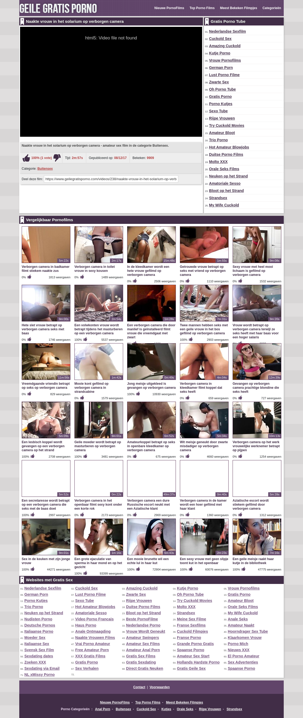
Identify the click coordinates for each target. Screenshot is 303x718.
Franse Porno (189, 637)
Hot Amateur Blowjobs (229, 147)
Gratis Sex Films (141, 656)
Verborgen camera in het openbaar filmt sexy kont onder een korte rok (98, 504)
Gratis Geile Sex (191, 668)
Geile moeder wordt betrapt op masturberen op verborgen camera (97, 446)
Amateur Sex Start (193, 656)
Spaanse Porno (190, 650)
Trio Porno (218, 140)
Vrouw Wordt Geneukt (145, 631)
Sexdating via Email (42, 668)
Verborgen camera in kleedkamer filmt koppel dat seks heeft (201, 388)
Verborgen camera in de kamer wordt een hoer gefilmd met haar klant (203, 504)
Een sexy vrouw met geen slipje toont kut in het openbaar (204, 561)
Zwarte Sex (219, 82)
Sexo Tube (218, 111)
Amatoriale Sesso (225, 183)
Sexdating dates (38, 656)
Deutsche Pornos (39, 625)
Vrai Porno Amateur (92, 644)
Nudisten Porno (38, 619)
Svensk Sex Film (39, 650)
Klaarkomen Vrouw (245, 637)
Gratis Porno (220, 96)
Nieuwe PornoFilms (169, 8)
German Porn (221, 67)
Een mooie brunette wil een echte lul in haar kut (148, 561)
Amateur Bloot (222, 133)
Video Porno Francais (94, 619)
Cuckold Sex (220, 38)
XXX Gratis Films (90, 656)
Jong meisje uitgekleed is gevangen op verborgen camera (151, 386)
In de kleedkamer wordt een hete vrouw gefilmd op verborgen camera (148, 271)
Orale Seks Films (224, 169)
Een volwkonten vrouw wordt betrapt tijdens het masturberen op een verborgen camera (98, 329)
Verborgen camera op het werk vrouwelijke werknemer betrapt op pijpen (256, 446)
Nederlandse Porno (143, 625)
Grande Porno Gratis (195, 644)
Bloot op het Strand (226, 190)
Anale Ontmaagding (93, 631)
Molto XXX (218, 162)
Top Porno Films (202, 8)
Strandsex (218, 198)
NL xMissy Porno (39, 674)
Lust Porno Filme (224, 75)
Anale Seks (238, 619)
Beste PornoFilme (142, 619)
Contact (139, 687)
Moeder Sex (35, 637)
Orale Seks (185, 709)
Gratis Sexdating (141, 662)
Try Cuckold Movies (226, 125)
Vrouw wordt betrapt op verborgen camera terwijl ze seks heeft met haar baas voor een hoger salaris (256, 331)
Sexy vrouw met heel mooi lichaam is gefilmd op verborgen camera (253, 271)
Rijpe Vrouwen (222, 118)
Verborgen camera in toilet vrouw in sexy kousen (94, 269)
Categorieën (272, 8)
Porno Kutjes (220, 104)
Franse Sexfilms (191, 625)
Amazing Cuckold (224, 46)
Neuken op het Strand (228, 176)
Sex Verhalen (87, 668)
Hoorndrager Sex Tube (248, 631)
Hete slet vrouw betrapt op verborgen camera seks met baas (43, 329)
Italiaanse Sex (36, 644)
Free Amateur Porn (92, 650)
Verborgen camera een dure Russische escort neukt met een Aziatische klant (148, 504)
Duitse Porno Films (226, 154)
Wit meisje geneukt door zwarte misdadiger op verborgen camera (204, 446)
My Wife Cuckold (224, 205)
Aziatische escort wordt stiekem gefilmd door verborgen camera (251, 504)
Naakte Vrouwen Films (95, 637)
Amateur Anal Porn (143, 650)
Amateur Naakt (241, 625)
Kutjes (166, 709)
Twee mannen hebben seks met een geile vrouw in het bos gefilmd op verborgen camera (204, 329)
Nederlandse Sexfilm (227, 31)
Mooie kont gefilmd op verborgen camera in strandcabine (91, 388)
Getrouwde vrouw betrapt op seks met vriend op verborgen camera (203, 271)
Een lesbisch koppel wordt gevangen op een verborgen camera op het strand (43, 446)
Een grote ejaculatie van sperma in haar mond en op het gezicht (98, 563)
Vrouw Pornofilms (225, 60)
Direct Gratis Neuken (144, 668)
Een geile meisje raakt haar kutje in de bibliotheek (253, 561)
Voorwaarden (160, 687)
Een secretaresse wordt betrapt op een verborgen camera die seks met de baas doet (46, 504)
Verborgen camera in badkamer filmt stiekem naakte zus (46, 269)
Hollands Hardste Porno (198, 662)
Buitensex (45, 169)
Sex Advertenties (243, 662)
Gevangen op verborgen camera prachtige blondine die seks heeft (256, 388)
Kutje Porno (219, 53)
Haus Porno (85, 625)
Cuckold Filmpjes (192, 631)
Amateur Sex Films (143, 644)
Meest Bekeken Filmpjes (238, 8)
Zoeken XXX (35, 662)
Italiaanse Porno (38, 631)
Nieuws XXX (238, 650)
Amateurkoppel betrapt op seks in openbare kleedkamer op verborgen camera (151, 446)
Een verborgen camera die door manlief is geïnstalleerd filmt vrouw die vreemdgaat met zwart (151, 331)
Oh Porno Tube (222, 89)
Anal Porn (102, 709)
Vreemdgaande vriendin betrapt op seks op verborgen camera (46, 386)
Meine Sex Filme (191, 619)
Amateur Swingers (142, 637)
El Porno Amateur (243, 656)
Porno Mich (238, 644)
